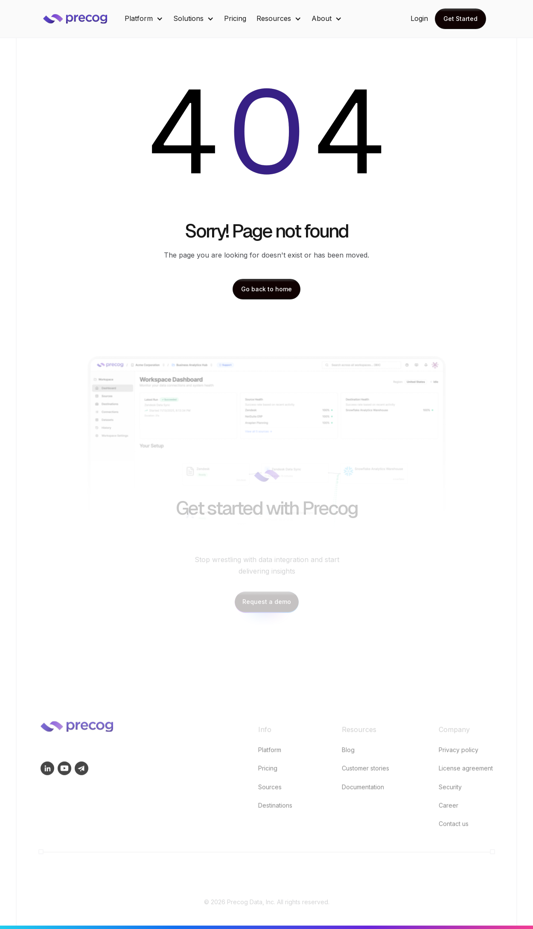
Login (419, 18)
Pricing (235, 18)
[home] (81, 19)
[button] (144, 19)
